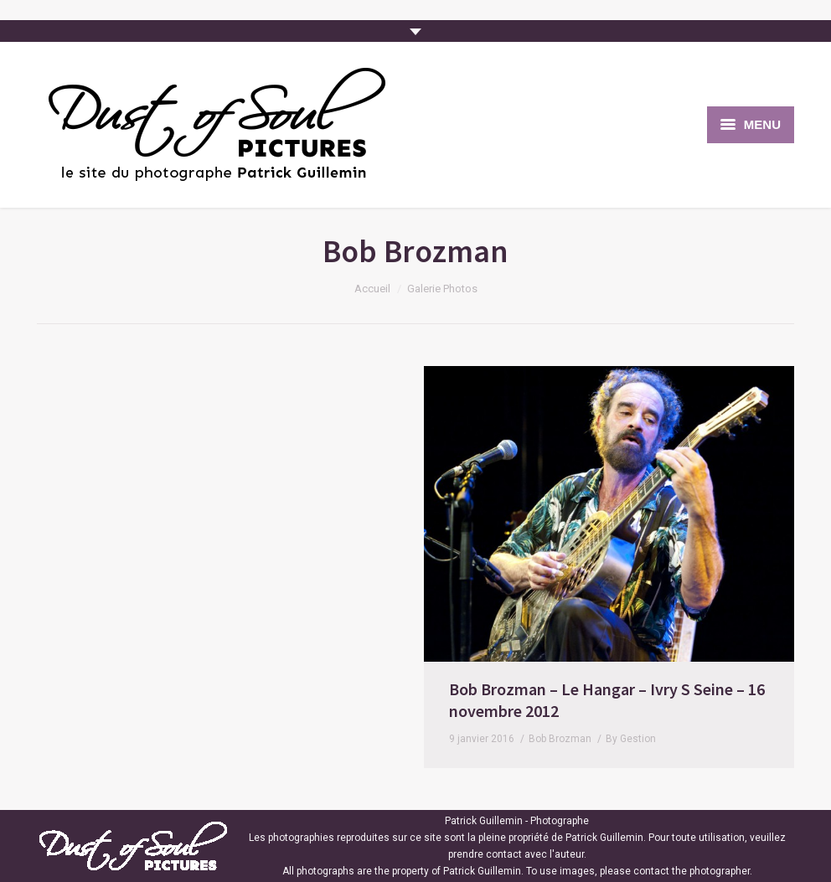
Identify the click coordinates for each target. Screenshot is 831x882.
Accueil (372, 288)
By (244, 739)
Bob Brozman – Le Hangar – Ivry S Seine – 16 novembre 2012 (220, 699)
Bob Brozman (173, 739)
